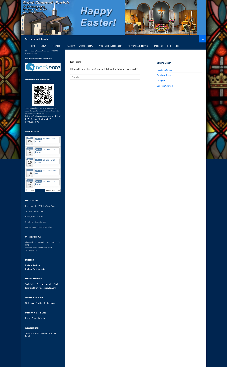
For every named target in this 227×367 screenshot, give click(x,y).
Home (32, 46)
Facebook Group (164, 70)
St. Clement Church (36, 39)
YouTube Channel (165, 85)
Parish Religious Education (110, 46)
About (43, 46)
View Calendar (53, 187)
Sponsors (158, 46)
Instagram (161, 80)
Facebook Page (164, 75)
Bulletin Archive (31, 262)
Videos (177, 46)
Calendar (70, 46)
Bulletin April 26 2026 (33, 265)
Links (168, 46)
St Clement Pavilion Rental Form (37, 299)
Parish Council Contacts (34, 314)
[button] (30, 187)
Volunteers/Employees (138, 46)
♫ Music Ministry (86, 46)
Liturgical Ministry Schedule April (38, 284)
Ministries (56, 46)
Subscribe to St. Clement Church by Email (41, 329)
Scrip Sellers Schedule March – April (39, 280)
